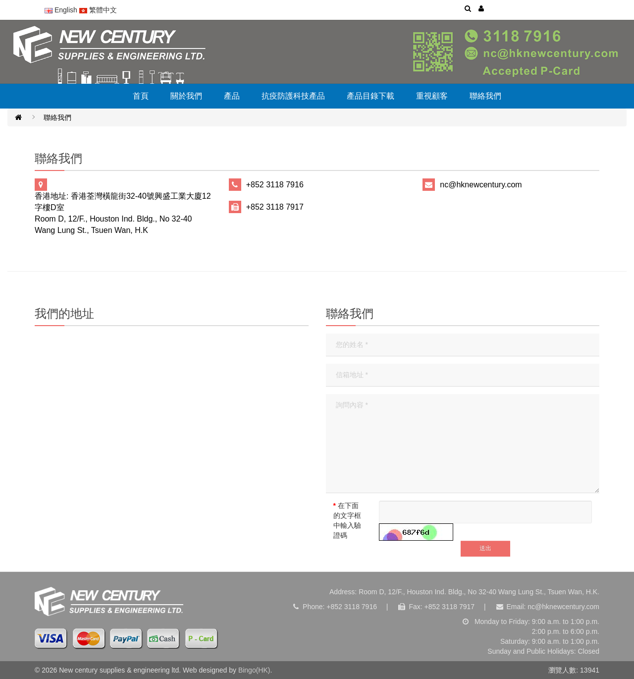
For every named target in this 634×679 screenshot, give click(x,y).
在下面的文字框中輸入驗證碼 (347, 520)
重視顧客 (432, 96)
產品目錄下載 (370, 96)
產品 (232, 96)
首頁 (141, 96)
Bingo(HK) (254, 670)
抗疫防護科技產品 (293, 96)
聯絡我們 (485, 96)
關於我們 (186, 96)
